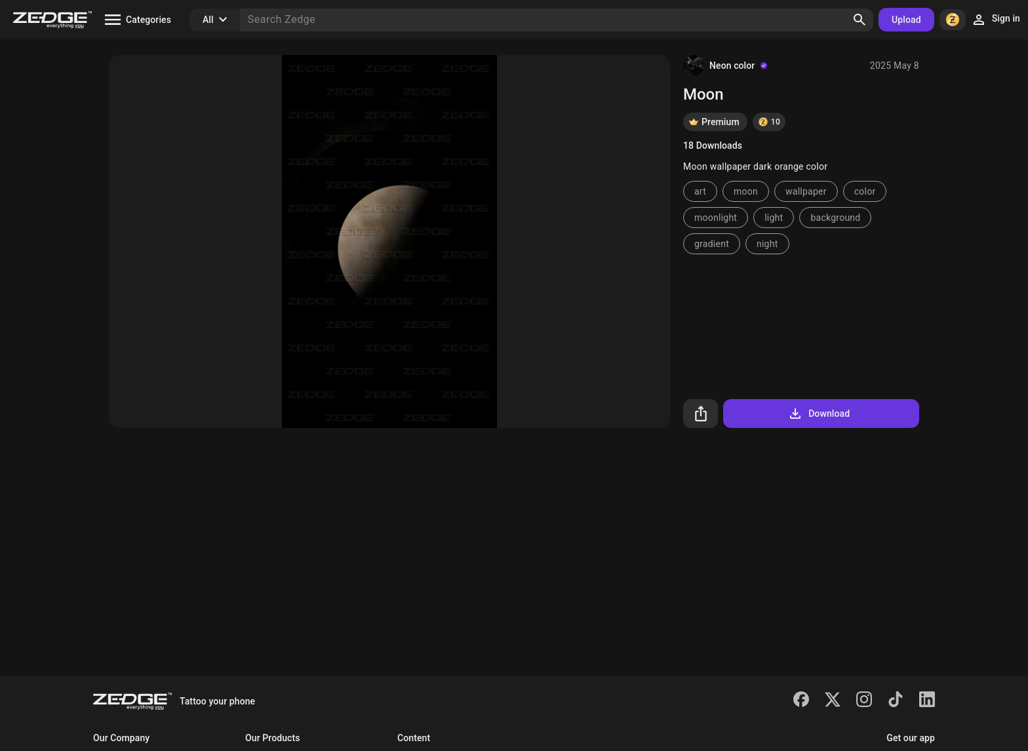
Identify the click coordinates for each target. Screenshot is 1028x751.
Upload (906, 19)
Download (818, 413)
